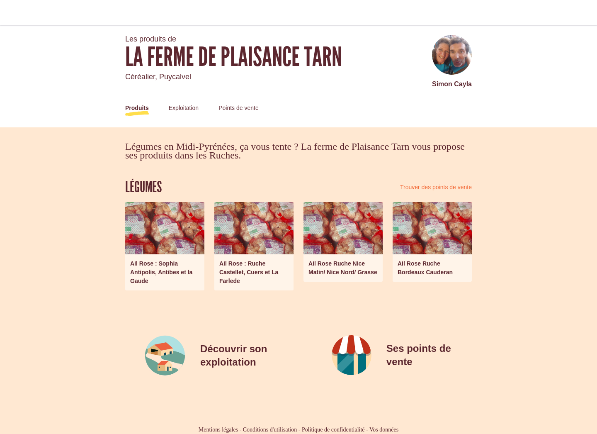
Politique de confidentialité (333, 430)
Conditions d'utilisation (270, 430)
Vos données (383, 430)
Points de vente (238, 108)
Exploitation (184, 108)
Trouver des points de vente (436, 187)
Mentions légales (218, 430)
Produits (137, 108)
